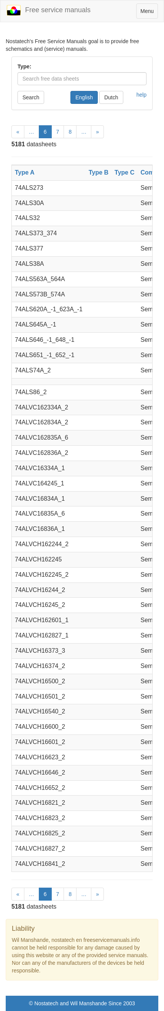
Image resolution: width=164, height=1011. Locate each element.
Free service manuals (48, 10)
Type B (98, 172)
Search (30, 97)
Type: (24, 66)
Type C (124, 172)
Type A (25, 172)
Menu (149, 13)
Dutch (111, 97)
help (141, 95)
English (84, 97)
